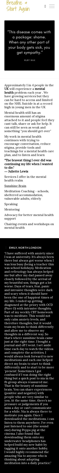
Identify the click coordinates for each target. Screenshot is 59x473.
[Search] (43, 6)
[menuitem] (43, 6)
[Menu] (50, 6)
